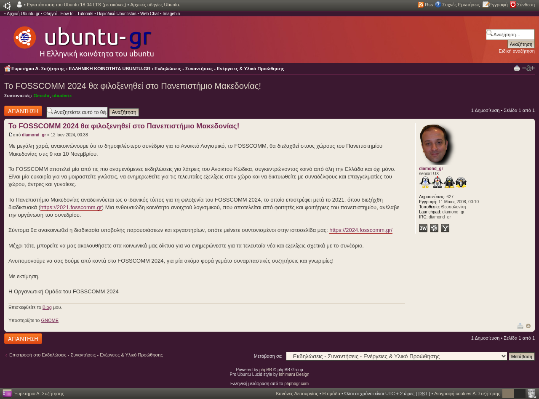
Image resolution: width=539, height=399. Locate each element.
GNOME (50, 320)
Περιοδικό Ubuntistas (116, 13)
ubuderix (62, 95)
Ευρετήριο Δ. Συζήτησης (38, 68)
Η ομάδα (331, 393)
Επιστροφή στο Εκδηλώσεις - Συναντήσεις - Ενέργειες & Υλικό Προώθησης (86, 354)
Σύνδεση (526, 4)
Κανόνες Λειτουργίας (297, 393)
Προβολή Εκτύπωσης (517, 67)
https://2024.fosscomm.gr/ (360, 230)
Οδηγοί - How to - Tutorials (68, 13)
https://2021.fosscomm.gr (71, 207)
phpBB (265, 369)
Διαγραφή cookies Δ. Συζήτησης (467, 393)
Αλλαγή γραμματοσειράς (528, 68)
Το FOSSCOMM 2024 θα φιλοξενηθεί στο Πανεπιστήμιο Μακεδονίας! (132, 85)
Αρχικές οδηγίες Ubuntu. (155, 4)
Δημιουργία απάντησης (23, 111)
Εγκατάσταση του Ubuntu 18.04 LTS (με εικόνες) (76, 4)
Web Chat (149, 13)
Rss (429, 4)
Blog (47, 307)
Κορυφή (528, 326)
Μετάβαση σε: (268, 356)
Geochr (41, 95)
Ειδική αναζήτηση (517, 50)
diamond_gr (34, 135)
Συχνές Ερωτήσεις (461, 4)
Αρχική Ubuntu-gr (23, 13)
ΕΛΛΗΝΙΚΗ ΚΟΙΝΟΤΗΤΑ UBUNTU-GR (110, 68)
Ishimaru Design (294, 374)
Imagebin (171, 13)
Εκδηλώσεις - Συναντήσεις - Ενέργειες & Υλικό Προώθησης (219, 68)
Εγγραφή (498, 4)
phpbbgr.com (296, 383)
